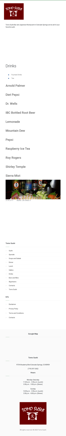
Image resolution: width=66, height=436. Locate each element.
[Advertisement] (45, 10)
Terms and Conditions (16, 313)
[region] (33, 45)
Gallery (11, 270)
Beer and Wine (14, 278)
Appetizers (12, 282)
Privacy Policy (13, 309)
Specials (12, 254)
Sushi (11, 251)
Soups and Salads (15, 258)
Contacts (12, 285)
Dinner (11, 262)
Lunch (11, 266)
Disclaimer (12, 304)
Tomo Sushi (13, 289)
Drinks (11, 274)
